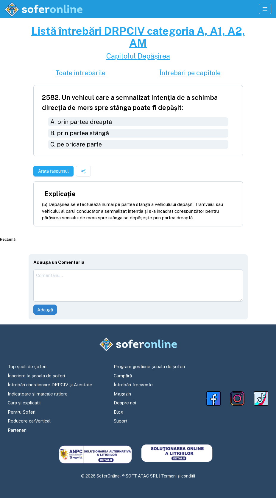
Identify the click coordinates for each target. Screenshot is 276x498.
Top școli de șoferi (27, 366)
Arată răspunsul (53, 171)
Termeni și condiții (178, 476)
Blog (118, 412)
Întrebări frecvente (133, 384)
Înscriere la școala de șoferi (36, 375)
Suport (120, 420)
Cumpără (123, 375)
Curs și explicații (24, 402)
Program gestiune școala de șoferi (149, 366)
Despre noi (125, 402)
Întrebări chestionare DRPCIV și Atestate (50, 384)
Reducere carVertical (29, 420)
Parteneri (17, 430)
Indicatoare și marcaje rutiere (38, 393)
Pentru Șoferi (21, 412)
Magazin (122, 393)
